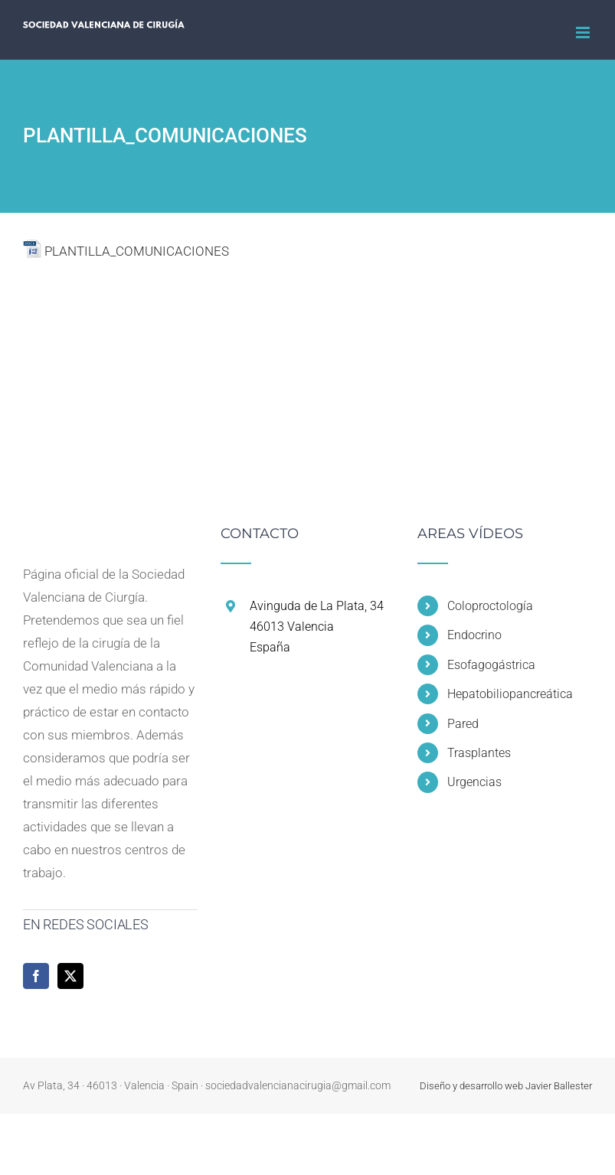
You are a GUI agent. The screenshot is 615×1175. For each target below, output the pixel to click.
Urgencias (474, 782)
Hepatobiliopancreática (510, 694)
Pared (463, 723)
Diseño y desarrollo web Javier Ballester (506, 1086)
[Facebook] (36, 976)
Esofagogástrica (491, 665)
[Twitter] (70, 976)
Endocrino (474, 635)
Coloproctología (490, 606)
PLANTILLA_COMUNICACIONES (136, 251)
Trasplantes (479, 753)
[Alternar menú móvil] (584, 32)
